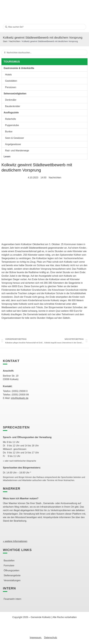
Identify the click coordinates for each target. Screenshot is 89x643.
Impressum (36, 637)
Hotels (8, 74)
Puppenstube (12, 125)
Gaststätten (11, 81)
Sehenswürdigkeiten (15, 93)
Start (5, 41)
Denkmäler (10, 100)
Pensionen (10, 87)
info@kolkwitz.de (19, 398)
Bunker (9, 131)
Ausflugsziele (11, 112)
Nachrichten (14, 41)
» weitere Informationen (15, 541)
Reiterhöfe (10, 119)
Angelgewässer (13, 144)
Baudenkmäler (12, 106)
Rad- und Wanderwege (17, 150)
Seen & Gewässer (14, 138)
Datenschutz (50, 637)
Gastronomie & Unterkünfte (19, 68)
